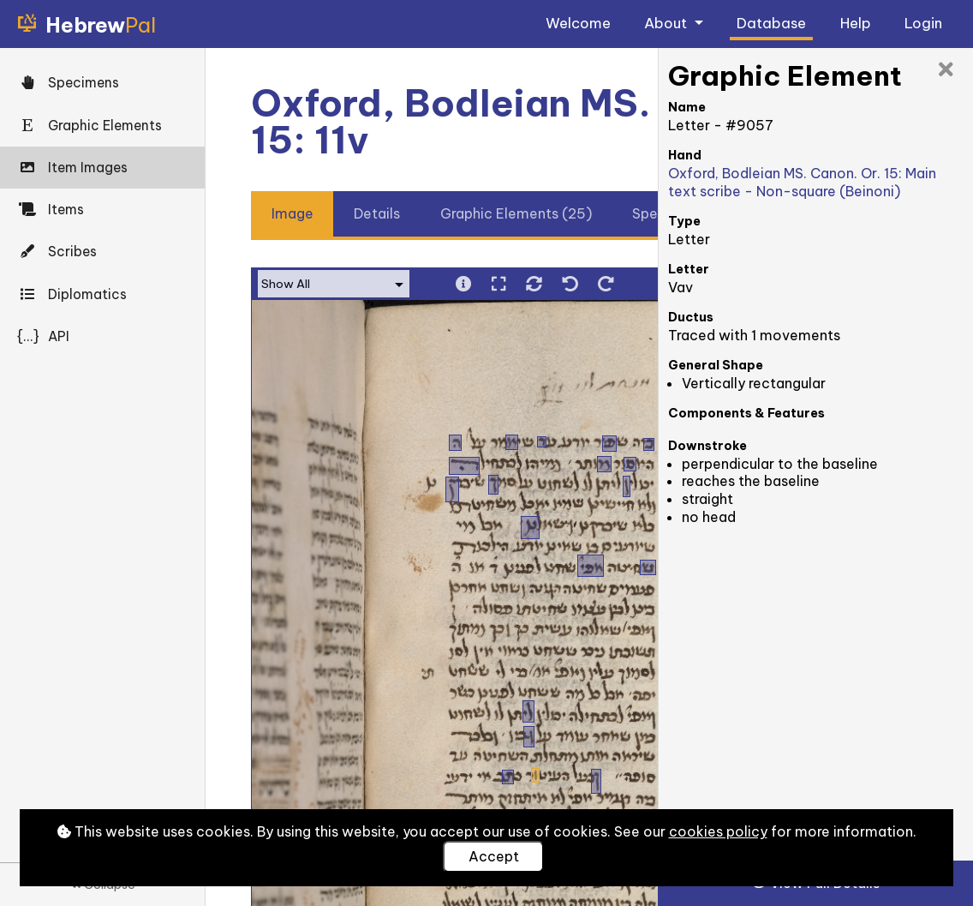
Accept (494, 856)
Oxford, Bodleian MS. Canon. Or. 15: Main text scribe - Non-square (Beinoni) (802, 182)
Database (771, 23)
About (667, 23)
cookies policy (718, 831)
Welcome (578, 23)
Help (855, 23)
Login (923, 23)
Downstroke (707, 445)
